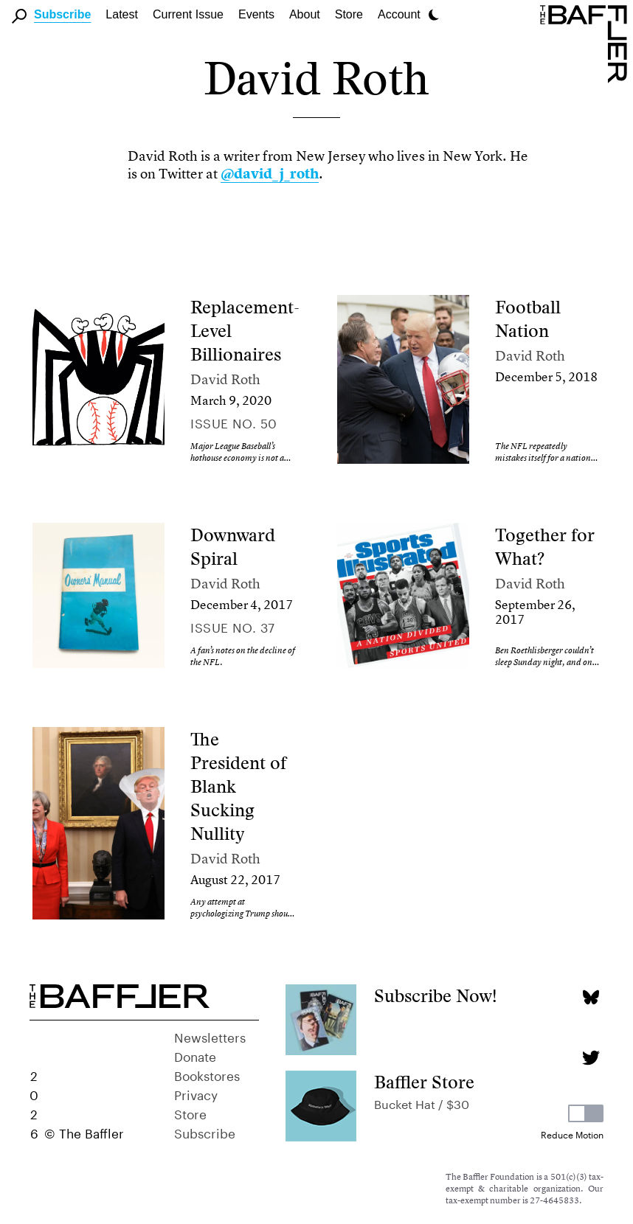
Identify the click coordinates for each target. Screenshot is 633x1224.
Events (256, 14)
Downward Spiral (232, 547)
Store (190, 1112)
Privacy (196, 1093)
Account (399, 14)
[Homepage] (586, 43)
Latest (122, 14)
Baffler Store (424, 1082)
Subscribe (62, 14)
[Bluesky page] (590, 997)
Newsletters (210, 1036)
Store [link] (349, 14)
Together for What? (545, 547)
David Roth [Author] (225, 379)
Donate (195, 1055)
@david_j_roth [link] (270, 173)
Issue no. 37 (232, 626)
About (304, 14)
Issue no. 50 (233, 421)
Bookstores (207, 1074)
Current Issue (188, 14)
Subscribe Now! (435, 996)
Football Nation (528, 319)
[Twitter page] (590, 1058)
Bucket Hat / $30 (421, 1102)
